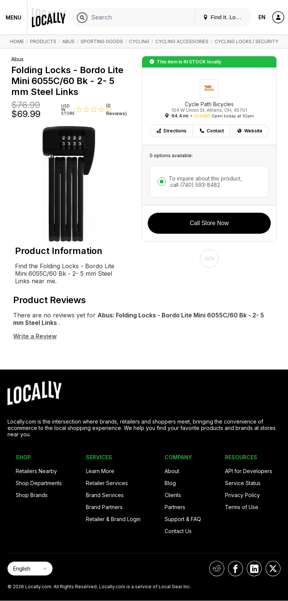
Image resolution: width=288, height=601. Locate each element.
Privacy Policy (242, 495)
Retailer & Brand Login (113, 519)
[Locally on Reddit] (216, 568)
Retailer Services (107, 483)
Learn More (100, 471)
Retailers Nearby (36, 471)
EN (262, 17)
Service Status (243, 483)
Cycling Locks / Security (246, 41)
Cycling (139, 41)
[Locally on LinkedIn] (254, 568)
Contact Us (178, 531)
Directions (171, 131)
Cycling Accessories (181, 41)
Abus (68, 41)
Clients (173, 495)
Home (17, 41)
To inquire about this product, (205, 181)
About (172, 471)
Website (249, 131)
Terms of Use (241, 507)
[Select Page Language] (30, 568)
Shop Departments (39, 483)
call (194, 185)
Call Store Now (209, 223)
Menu (13, 17)
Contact (211, 131)
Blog (170, 483)
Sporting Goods (102, 41)
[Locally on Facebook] (235, 568)
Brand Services (105, 495)
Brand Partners (104, 507)
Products (43, 41)
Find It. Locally (225, 17)
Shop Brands (32, 495)
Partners (175, 507)
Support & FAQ (183, 519)
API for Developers (248, 471)
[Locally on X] (273, 568)
